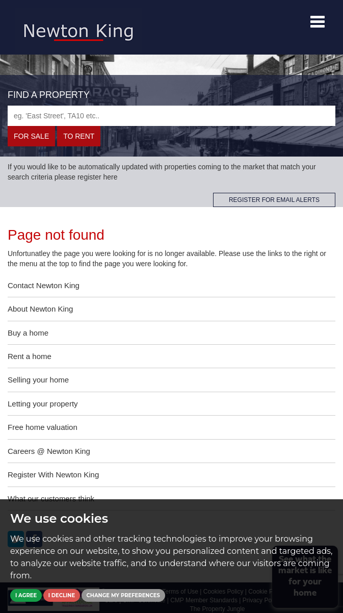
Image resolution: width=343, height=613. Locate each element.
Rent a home (29, 356)
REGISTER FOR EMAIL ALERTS (274, 199)
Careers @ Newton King (49, 451)
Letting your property (43, 403)
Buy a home (28, 332)
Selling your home (38, 379)
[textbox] (171, 116)
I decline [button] (61, 595)
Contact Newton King (44, 285)
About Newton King (40, 308)
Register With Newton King (53, 474)
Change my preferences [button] (123, 595)
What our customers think (51, 498)
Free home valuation (42, 427)
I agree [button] (26, 595)
